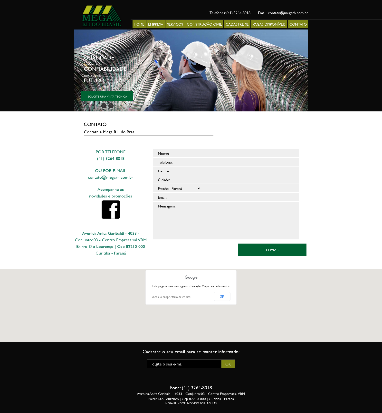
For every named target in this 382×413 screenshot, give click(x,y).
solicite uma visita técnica (107, 96)
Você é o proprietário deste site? (171, 297)
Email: (162, 197)
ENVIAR (272, 249)
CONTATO (298, 24)
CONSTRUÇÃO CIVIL (204, 24)
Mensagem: (167, 206)
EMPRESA (155, 24)
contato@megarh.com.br (288, 12)
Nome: (163, 153)
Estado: (163, 188)
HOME (139, 24)
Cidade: (164, 179)
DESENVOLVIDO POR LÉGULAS (198, 403)
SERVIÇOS (175, 24)
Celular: (164, 171)
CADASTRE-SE (237, 24)
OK (222, 296)
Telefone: (165, 162)
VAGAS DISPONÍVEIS (269, 24)
